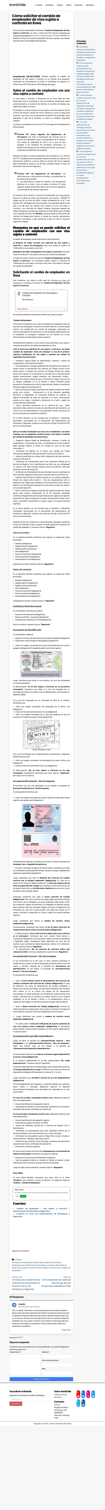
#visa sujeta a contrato (27, 1268)
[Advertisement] (41, 57)
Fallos (68, 5)
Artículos (49, 5)
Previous (13, 1337)
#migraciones (18, 1265)
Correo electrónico (50, 1360)
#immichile (56, 1262)
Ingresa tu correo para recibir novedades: (27, 1395)
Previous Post (17, 1277)
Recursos (79, 5)
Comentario (15, 1352)
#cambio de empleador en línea (25, 1262)
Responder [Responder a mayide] (66, 1330)
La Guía (38, 5)
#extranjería (45, 1262)
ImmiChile (18, 4)
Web (43, 1369)
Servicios (90, 5)
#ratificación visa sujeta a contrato (40, 1265)
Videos (60, 5)
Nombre (46, 1352)
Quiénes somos (60, 1394)
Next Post (67, 1277)
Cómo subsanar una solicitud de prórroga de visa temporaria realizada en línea (56, 1282)
